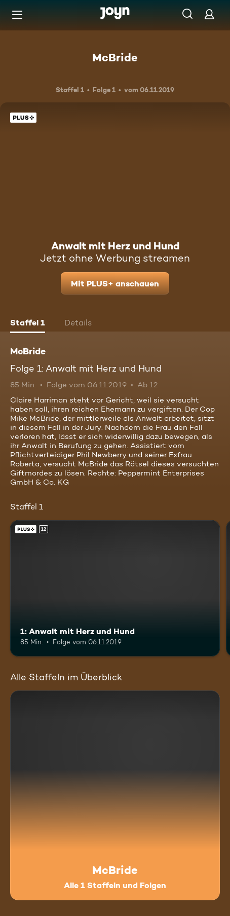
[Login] (209, 14)
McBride (115, 57)
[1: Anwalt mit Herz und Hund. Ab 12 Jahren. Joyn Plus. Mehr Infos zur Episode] (115, 588)
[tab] (27, 324)
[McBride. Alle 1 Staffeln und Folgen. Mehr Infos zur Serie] (115, 795)
